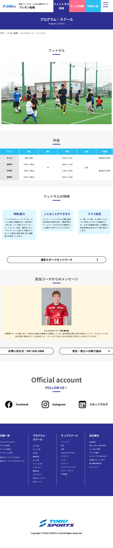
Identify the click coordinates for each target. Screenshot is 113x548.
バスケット (65, 463)
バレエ (63, 460)
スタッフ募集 (94, 453)
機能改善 (36, 456)
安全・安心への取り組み (97, 445)
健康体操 (36, 471)
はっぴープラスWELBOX (97, 456)
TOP (2, 33)
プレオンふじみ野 (6, 453)
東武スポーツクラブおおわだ (10, 457)
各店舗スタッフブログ (97, 460)
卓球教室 (64, 474)
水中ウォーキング (39, 478)
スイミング (65, 442)
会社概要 (92, 442)
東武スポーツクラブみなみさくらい (12, 461)
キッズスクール (27, 33)
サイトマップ (94, 467)
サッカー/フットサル (68, 467)
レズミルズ (36, 467)
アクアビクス (37, 474)
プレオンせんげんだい (7, 442)
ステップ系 (36, 449)
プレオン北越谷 (5, 449)
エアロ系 (36, 446)
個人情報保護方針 (95, 463)
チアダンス (65, 456)
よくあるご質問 (94, 449)
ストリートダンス (67, 470)
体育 (62, 449)
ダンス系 (36, 460)
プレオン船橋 (12, 33)
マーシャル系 (37, 464)
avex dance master (68, 453)
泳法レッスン (37, 481)
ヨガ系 (35, 453)
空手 (62, 445)
